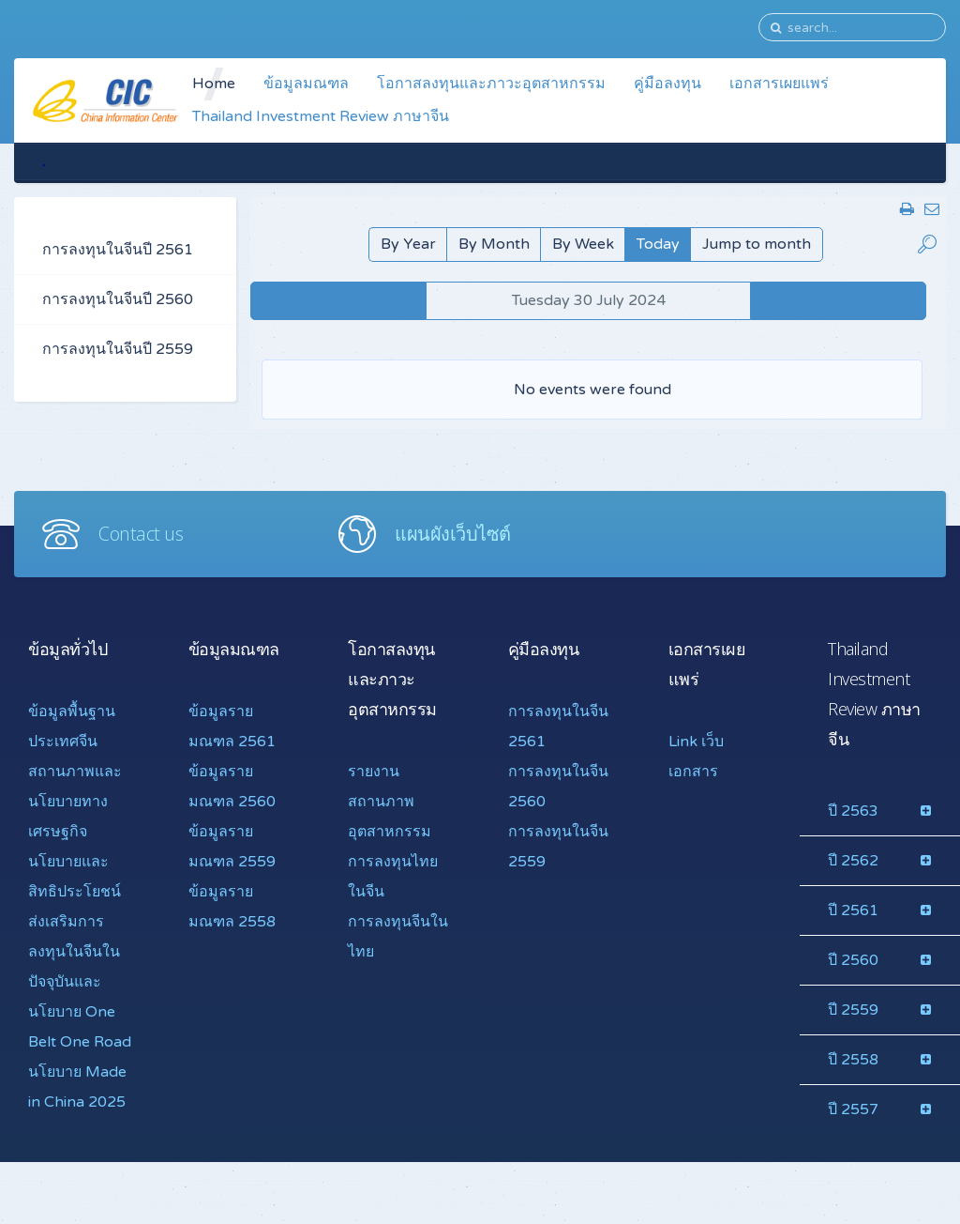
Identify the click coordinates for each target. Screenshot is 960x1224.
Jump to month (756, 244)
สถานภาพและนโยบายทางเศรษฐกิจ (75, 801)
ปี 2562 (853, 860)
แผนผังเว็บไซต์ (453, 533)
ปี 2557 (853, 1109)
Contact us (140, 533)
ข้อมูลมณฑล (306, 83)
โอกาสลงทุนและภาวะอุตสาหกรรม (491, 83)
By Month (494, 244)
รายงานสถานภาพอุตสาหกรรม (389, 801)
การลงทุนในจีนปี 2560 (117, 299)
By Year (408, 244)
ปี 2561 (853, 910)
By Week (583, 244)
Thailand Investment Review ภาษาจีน (320, 116)
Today (658, 244)
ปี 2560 (853, 960)
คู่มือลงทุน (667, 83)
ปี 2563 (853, 811)
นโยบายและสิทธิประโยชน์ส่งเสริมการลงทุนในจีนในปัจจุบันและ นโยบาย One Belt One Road (79, 951)
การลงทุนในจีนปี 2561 (117, 249)
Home (213, 83)
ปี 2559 (853, 1010)
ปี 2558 (853, 1059)
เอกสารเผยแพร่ (779, 83)
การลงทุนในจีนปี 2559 (117, 349)
